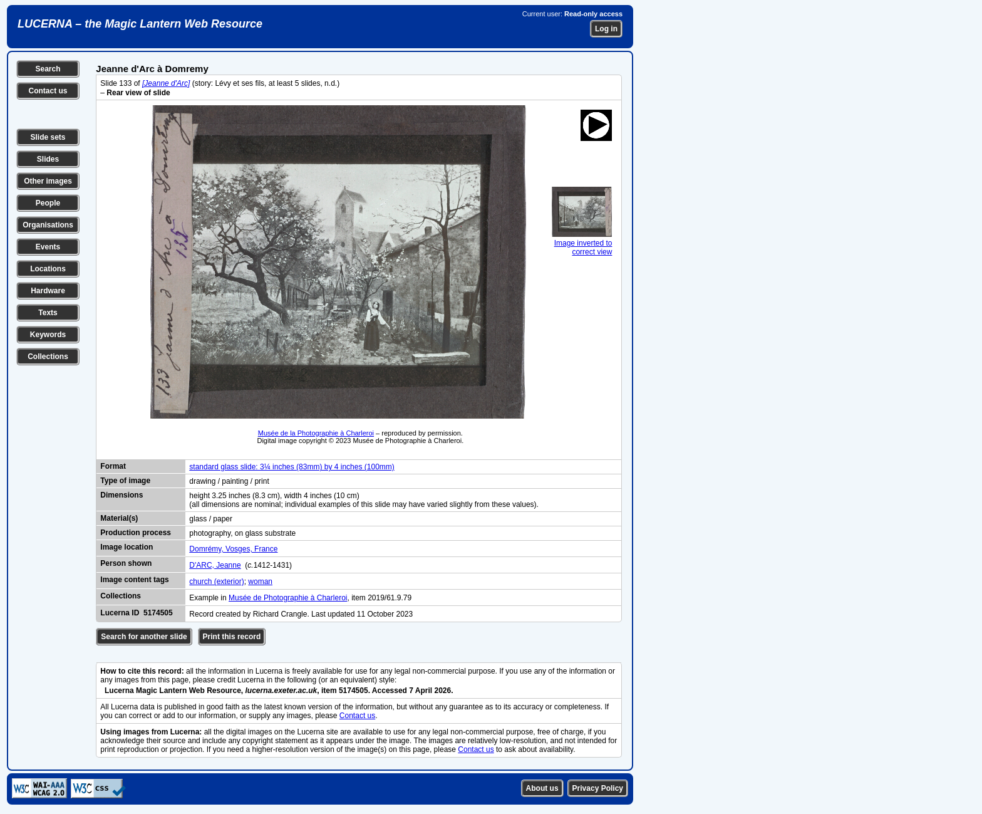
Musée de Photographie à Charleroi (288, 597)
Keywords (48, 334)
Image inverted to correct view (582, 243)
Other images (48, 181)
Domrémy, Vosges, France (233, 549)
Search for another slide (144, 636)
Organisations (48, 225)
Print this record (232, 636)
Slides (48, 159)
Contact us (47, 90)
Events (48, 247)
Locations (48, 268)
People (48, 203)
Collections (48, 356)
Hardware (48, 290)
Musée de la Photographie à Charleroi (316, 433)
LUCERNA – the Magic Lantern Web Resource (140, 24)
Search (47, 69)
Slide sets (47, 137)
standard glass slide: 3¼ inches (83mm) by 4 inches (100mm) (291, 466)
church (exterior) (216, 581)
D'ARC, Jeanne (214, 565)
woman (260, 581)
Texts (47, 312)
